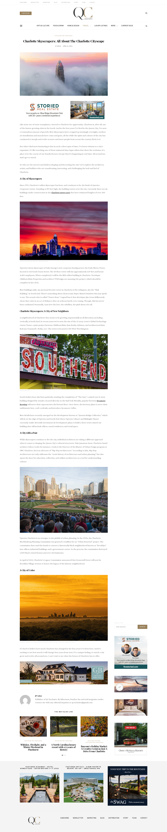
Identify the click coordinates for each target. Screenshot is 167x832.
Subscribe (23, 2)
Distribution (65, 2)
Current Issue (127, 26)
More (113, 26)
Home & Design (73, 26)
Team (83, 2)
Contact (92, 2)
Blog (55, 2)
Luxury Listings (100, 26)
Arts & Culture (43, 26)
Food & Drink (58, 26)
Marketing (46, 2)
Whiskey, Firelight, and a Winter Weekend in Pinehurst (33, 747)
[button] (146, 26)
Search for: (118, 623)
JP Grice (58, 46)
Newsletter (35, 2)
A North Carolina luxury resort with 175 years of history (63, 747)
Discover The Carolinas (64, 36)
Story (76, 2)
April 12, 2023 (67, 46)
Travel (86, 26)
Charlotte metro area (60, 192)
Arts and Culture (94, 741)
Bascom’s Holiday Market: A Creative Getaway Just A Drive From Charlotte (94, 749)
